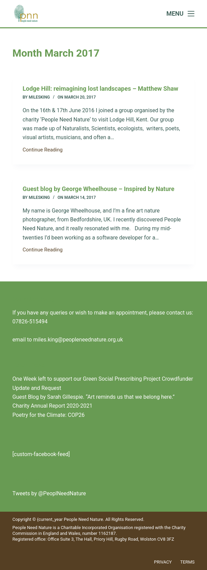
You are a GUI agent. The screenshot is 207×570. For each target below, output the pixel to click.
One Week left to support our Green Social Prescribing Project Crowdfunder (103, 379)
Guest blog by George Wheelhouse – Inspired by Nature (98, 188)
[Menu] (180, 14)
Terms (187, 562)
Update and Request (37, 388)
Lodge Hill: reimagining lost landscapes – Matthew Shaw (100, 88)
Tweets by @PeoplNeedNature (49, 493)
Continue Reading (43, 150)
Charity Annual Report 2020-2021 (52, 406)
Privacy (163, 562)
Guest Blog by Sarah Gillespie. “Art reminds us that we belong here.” (94, 397)
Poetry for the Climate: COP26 (49, 415)
